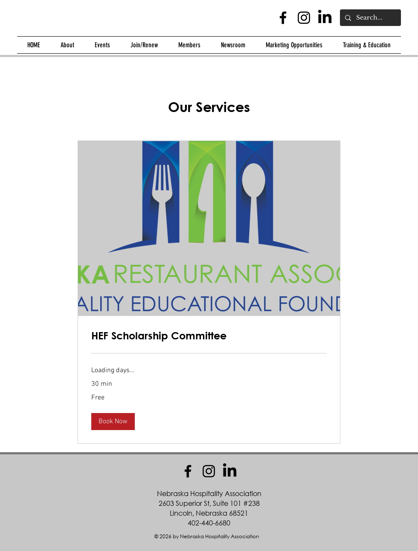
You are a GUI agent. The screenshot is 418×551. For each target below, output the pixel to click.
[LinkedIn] (324, 17)
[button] (67, 45)
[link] (209, 336)
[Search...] (369, 17)
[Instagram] (304, 17)
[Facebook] (283, 17)
